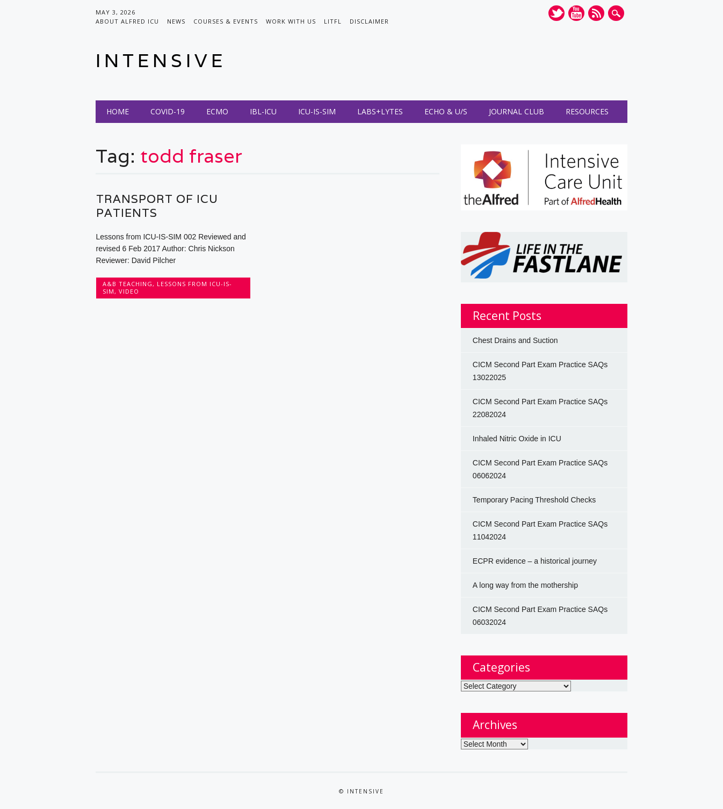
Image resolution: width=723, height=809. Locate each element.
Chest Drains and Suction (515, 340)
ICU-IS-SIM (317, 111)
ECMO (217, 111)
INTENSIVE (161, 60)
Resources (587, 111)
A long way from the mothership (525, 585)
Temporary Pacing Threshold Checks (534, 499)
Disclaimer (369, 21)
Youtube (576, 13)
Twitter (556, 13)
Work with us (291, 21)
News (176, 21)
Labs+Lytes (380, 111)
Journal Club (516, 111)
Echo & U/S (445, 111)
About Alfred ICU (127, 21)
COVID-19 (167, 111)
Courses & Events (225, 21)
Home (117, 111)
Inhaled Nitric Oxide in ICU (517, 438)
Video (129, 291)
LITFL (333, 21)
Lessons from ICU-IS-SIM (167, 287)
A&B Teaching (128, 284)
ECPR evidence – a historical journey (535, 561)
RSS (596, 13)
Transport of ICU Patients (157, 206)
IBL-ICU (263, 111)
